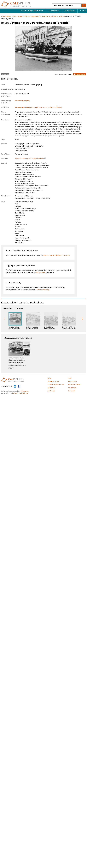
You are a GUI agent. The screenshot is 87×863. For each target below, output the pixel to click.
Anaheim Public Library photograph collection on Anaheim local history (41, 16)
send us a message (43, 290)
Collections (54, 10)
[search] (83, 5)
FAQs (69, 378)
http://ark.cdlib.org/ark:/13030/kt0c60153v (29, 158)
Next (82, 318)
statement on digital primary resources (56, 255)
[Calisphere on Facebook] (19, 386)
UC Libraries (25, 391)
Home (50, 378)
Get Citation (5, 74)
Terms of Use (72, 381)
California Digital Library (20, 393)
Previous (4, 318)
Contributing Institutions (31, 10)
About (83, 10)
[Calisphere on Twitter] (15, 386)
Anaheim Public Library (9, 16)
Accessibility (72, 388)
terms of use (40, 272)
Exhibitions (69, 10)
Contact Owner (79, 74)
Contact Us (71, 391)
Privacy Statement (74, 384)
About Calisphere (53, 381)
